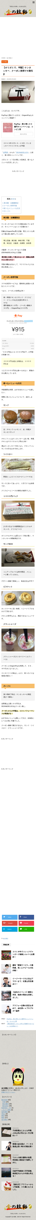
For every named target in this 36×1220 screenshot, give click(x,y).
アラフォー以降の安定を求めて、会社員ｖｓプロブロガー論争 (22, 1008)
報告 (3, 1117)
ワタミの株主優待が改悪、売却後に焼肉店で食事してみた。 (22, 1160)
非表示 (13, 199)
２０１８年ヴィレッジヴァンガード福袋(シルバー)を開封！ (23, 954)
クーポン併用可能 (9, 206)
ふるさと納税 (6, 1110)
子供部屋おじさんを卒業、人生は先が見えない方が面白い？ (22, 1133)
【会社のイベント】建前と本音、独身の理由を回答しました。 (22, 994)
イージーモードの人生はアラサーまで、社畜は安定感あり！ (22, 981)
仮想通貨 (4, 1112)
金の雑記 (5, 938)
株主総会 (5, 1106)
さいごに (6, 211)
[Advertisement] (18, 37)
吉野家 (5, 152)
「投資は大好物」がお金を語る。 (18, 1213)
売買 (3, 1102)
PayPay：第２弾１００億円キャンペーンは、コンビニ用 (23, 126)
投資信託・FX (6, 1108)
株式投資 (4, 1100)
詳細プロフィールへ (8, 1092)
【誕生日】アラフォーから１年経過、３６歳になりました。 (22, 1186)
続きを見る (23, 134)
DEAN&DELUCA (22, 152)
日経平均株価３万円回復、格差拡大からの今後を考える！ (22, 1173)
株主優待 (5, 1104)
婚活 (3, 1115)
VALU (3, 1114)
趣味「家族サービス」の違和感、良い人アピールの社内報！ (22, 967)
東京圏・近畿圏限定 (10, 203)
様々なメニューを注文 (11, 208)
